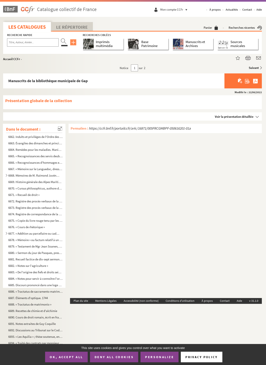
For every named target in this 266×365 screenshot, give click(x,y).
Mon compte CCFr (174, 9)
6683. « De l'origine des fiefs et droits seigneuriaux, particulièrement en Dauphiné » (35, 272)
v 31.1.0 (253, 301)
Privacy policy (201, 357)
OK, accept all (66, 357)
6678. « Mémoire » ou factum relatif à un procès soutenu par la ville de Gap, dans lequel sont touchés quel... (35, 240)
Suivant (254, 68)
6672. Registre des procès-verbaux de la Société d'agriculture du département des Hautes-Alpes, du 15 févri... (35, 201)
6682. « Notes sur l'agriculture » (28, 266)
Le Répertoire (72, 27)
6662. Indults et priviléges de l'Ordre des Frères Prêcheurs (35, 137)
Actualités (232, 9)
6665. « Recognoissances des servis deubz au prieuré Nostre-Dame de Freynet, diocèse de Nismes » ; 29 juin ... (35, 156)
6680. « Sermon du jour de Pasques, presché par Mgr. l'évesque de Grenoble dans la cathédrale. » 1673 (35, 253)
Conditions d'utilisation (180, 301)
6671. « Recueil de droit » (23, 195)
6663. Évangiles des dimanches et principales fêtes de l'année (35, 143)
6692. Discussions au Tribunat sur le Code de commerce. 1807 (35, 330)
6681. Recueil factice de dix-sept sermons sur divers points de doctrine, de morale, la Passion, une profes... (35, 259)
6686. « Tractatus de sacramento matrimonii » (35, 291)
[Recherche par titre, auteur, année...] (33, 42)
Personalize (159, 357)
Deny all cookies (114, 357)
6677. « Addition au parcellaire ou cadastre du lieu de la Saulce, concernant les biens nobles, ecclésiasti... (33, 233)
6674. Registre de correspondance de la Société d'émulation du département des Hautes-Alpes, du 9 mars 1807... (35, 214)
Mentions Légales (106, 301)
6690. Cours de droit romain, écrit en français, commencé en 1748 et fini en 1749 (35, 317)
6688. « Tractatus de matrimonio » (29, 304)
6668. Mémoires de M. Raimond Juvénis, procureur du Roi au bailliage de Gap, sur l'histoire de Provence (33, 175)
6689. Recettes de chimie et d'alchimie (32, 311)
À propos (215, 9)
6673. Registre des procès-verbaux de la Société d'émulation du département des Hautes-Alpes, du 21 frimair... (35, 208)
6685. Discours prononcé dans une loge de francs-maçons (35, 285)
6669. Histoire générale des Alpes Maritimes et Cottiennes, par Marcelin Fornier (35, 182)
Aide (259, 9)
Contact (247, 9)
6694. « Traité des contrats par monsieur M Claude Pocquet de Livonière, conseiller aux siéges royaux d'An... (35, 343)
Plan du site (81, 301)
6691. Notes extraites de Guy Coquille (32, 324)
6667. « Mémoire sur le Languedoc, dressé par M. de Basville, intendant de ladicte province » (35, 169)
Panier (211, 28)
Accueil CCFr (11, 59)
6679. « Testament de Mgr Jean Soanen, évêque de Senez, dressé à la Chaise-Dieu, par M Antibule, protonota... (35, 246)
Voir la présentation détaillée (234, 117)
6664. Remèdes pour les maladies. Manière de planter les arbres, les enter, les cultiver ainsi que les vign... (35, 150)
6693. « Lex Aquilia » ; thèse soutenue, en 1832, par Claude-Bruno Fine (35, 337)
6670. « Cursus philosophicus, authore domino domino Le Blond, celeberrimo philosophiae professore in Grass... (35, 188)
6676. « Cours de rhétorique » (26, 227)
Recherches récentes (245, 28)
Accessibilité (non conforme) (141, 301)
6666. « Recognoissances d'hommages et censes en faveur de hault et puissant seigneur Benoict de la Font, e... (35, 163)
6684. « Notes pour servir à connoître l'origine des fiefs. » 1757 (35, 279)
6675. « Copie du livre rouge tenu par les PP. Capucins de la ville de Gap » (35, 221)
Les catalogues (27, 27)
